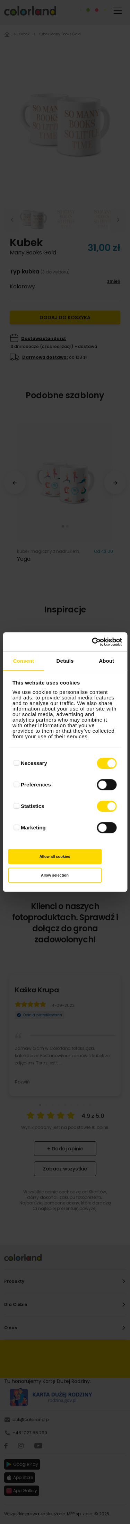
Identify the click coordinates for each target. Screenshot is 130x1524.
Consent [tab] (23, 661)
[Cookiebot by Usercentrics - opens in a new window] (92, 641)
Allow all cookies (55, 856)
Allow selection (55, 875)
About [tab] (106, 661)
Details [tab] (65, 661)
